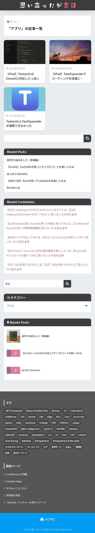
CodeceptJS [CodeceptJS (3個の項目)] (76, 410)
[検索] (67, 284)
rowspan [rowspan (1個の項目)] (73, 428)
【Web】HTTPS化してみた (22, 237)
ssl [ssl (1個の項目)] (49, 434)
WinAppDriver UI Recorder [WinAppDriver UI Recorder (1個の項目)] (66, 440)
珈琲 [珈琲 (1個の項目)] (7, 452)
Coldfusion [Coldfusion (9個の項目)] (10, 416)
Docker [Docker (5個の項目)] (31, 416)
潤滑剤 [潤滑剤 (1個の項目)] (79, 446)
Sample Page (14, 481)
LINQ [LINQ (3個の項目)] (18, 422)
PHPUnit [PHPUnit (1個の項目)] (64, 422)
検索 (87, 138)
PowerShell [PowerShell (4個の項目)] (11, 428)
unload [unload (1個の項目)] (82, 434)
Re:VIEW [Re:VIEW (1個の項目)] (61, 428)
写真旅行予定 (13, 495)
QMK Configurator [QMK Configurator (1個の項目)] (30, 428)
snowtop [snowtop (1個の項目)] (23, 434)
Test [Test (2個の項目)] (64, 434)
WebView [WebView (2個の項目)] (26, 440)
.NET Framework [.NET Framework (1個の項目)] (13, 410)
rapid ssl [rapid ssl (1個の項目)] (48, 428)
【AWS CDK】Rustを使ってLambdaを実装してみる (36, 180)
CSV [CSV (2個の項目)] (22, 416)
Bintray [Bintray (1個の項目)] (56, 410)
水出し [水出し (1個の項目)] (69, 446)
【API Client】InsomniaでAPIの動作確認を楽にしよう (37, 251)
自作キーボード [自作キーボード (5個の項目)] (20, 452)
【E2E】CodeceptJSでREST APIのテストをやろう (35, 209)
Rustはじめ (13, 187)
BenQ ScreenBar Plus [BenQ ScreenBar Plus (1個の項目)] (37, 410)
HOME (47, 519)
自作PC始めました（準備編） (23, 160)
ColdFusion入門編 (16, 474)
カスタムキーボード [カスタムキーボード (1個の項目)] (14, 446)
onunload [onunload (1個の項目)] (30, 422)
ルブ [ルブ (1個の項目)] (45, 446)
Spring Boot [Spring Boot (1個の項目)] (38, 434)
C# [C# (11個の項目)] (65, 410)
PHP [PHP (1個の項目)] (54, 422)
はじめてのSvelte (17, 174)
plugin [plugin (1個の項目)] (76, 422)
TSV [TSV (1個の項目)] (72, 434)
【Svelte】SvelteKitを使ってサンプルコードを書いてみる (40, 167)
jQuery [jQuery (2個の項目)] (8, 422)
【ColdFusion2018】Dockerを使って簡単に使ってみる (37, 223)
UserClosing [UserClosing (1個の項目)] (11, 440)
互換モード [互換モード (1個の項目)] (56, 446)
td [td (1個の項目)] (56, 434)
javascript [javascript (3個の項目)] (78, 416)
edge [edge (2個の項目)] (49, 416)
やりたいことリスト (16, 488)
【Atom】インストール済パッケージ (26, 502)
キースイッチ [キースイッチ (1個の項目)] (33, 446)
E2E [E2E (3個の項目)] (41, 416)
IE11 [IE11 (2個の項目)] (58, 416)
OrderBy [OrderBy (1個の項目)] (43, 422)
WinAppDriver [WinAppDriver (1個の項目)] (42, 440)
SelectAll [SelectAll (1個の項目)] (9, 434)
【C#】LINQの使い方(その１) (23, 264)
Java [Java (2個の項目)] (66, 416)
